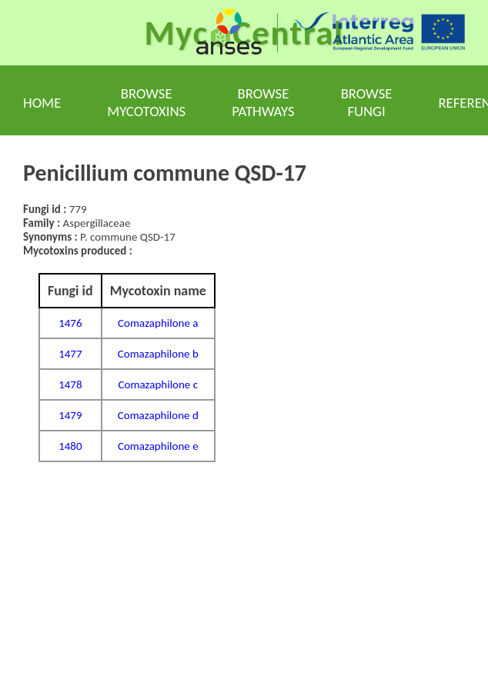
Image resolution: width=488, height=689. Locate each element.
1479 (70, 415)
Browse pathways (263, 102)
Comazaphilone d (158, 415)
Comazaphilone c (159, 384)
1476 (70, 323)
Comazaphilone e (158, 446)
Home (42, 103)
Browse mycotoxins (146, 102)
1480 (70, 446)
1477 (70, 354)
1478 (70, 384)
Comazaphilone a (158, 323)
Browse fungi (367, 102)
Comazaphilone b (158, 354)
